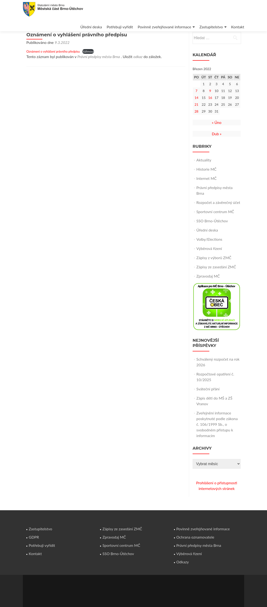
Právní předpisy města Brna (98, 69)
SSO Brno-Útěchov (212, 234)
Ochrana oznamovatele (195, 537)
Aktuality (203, 173)
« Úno (217, 135)
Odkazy (182, 562)
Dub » (217, 147)
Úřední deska (91, 27)
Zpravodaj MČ (208, 289)
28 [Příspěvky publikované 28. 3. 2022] (196, 124)
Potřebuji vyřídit (120, 27)
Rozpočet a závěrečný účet (218, 215)
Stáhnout (88, 65)
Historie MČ (206, 182)
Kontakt (237, 27)
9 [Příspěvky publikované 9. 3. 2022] (210, 104)
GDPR (34, 537)
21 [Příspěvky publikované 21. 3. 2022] (196, 118)
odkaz (137, 69)
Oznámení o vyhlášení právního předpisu (53, 65)
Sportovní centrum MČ (215, 225)
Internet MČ (206, 191)
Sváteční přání (207, 402)
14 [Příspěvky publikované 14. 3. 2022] (196, 111)
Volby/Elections (209, 252)
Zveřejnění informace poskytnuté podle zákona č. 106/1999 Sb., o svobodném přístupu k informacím (217, 437)
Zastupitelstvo (211, 27)
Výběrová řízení (209, 261)
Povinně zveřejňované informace (164, 27)
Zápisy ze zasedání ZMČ (216, 280)
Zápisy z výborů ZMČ (213, 271)
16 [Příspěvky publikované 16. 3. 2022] (210, 111)
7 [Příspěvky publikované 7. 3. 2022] (196, 104)
